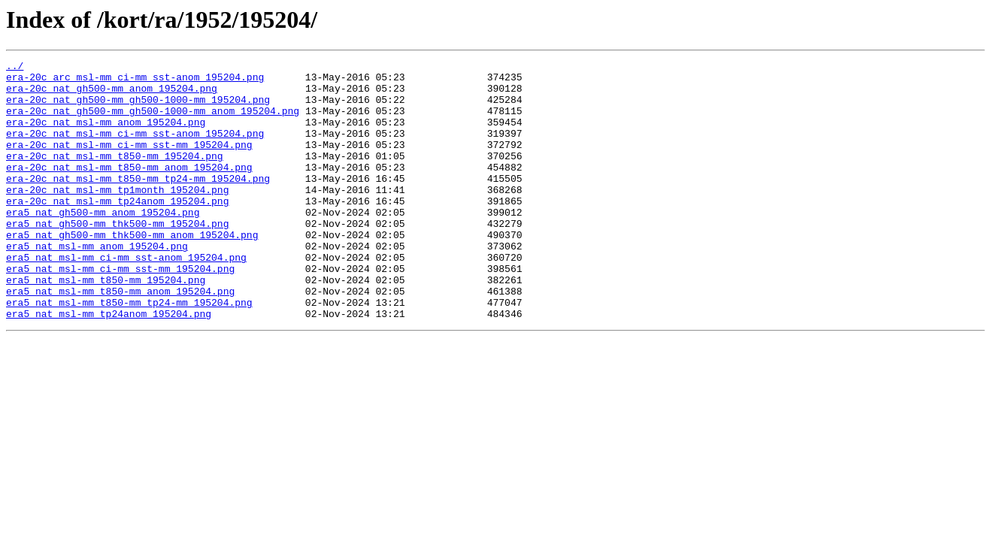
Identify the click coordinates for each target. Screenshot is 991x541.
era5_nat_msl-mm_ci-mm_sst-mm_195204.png (120, 311)
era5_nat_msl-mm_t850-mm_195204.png (105, 324)
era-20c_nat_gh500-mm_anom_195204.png (111, 94)
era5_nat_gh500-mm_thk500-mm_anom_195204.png (132, 270)
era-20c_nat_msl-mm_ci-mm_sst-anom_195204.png (135, 149)
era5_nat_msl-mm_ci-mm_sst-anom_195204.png (126, 297)
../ (14, 67)
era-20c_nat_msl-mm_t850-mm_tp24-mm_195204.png (138, 203)
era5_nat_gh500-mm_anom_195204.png (102, 243)
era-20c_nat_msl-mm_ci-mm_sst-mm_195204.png (129, 162)
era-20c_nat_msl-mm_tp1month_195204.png (117, 216)
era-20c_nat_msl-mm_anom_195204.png (105, 135)
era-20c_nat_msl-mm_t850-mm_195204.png (114, 176)
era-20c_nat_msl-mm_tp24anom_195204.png (117, 230)
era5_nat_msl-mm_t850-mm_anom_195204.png (120, 338)
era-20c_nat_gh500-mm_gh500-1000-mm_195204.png (138, 108)
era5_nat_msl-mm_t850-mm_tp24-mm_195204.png (129, 351)
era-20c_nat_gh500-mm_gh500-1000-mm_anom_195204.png (152, 121)
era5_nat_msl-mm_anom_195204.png (97, 284)
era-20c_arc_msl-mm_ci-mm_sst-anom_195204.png (135, 81)
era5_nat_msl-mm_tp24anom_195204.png (108, 365)
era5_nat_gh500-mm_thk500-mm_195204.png (117, 257)
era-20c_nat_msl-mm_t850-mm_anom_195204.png (129, 189)
